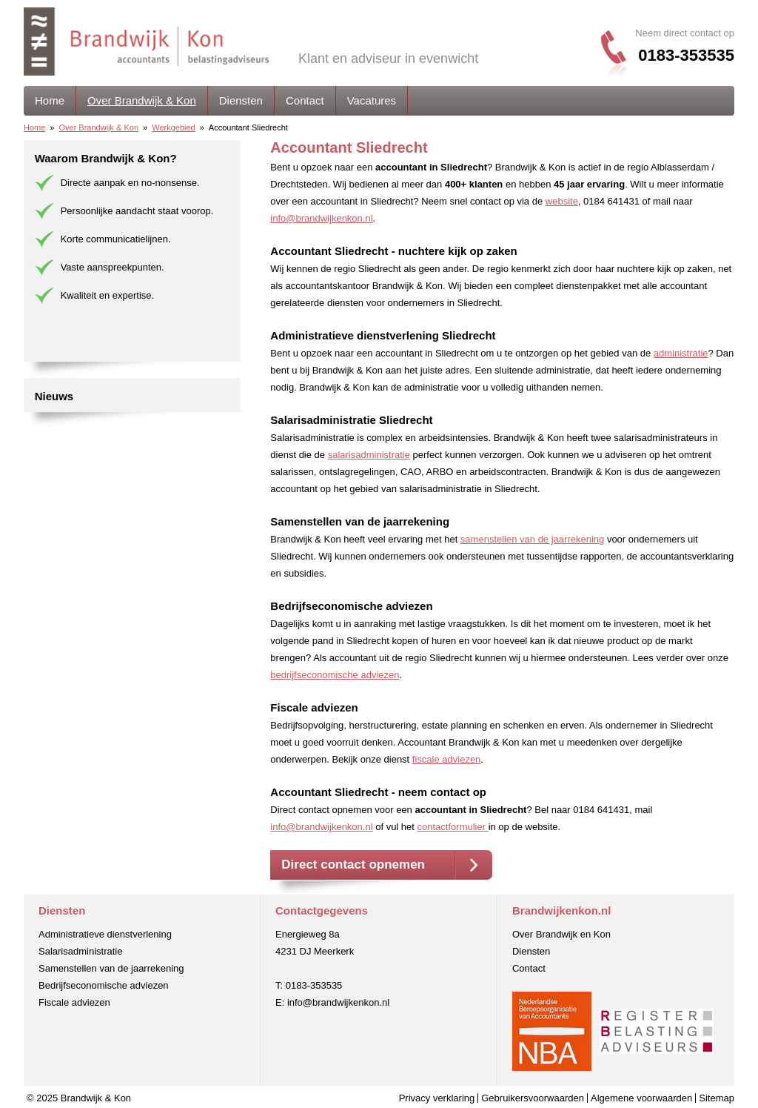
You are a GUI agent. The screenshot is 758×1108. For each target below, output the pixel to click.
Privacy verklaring (437, 1098)
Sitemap (716, 1098)
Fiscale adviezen (74, 1002)
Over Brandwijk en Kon (561, 934)
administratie (681, 353)
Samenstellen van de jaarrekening (111, 968)
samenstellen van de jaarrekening (532, 539)
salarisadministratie (369, 454)
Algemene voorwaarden (641, 1098)
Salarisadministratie (80, 951)
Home (49, 100)
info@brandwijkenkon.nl (321, 218)
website (562, 201)
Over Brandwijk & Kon (141, 100)
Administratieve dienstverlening (105, 934)
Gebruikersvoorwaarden (532, 1098)
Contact (305, 100)
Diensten (241, 100)
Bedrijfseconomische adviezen (103, 985)
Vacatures (371, 100)
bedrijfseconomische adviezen (334, 674)
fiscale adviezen (446, 759)
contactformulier (453, 826)
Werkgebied (173, 127)
